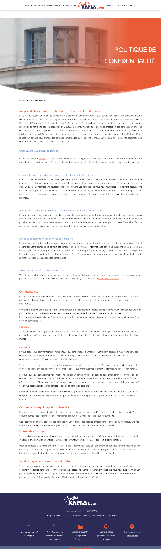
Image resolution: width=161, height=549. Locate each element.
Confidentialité (150, 542)
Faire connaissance (38, 5)
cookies (42, 150)
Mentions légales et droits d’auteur (135, 542)
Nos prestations (52, 5)
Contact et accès (121, 5)
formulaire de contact (108, 270)
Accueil (26, 5)
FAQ (131, 5)
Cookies (157, 542)
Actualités (109, 5)
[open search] (135, 5)
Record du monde (69, 5)
